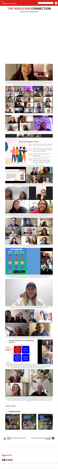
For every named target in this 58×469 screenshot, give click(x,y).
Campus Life (42, 417)
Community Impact (26, 417)
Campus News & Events (11, 417)
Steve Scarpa (48, 423)
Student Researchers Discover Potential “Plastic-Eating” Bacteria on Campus (12, 426)
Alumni (29, 416)
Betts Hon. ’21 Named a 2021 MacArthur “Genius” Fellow (29, 427)
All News (9, 416)
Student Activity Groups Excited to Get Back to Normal (45, 426)
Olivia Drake (15, 423)
